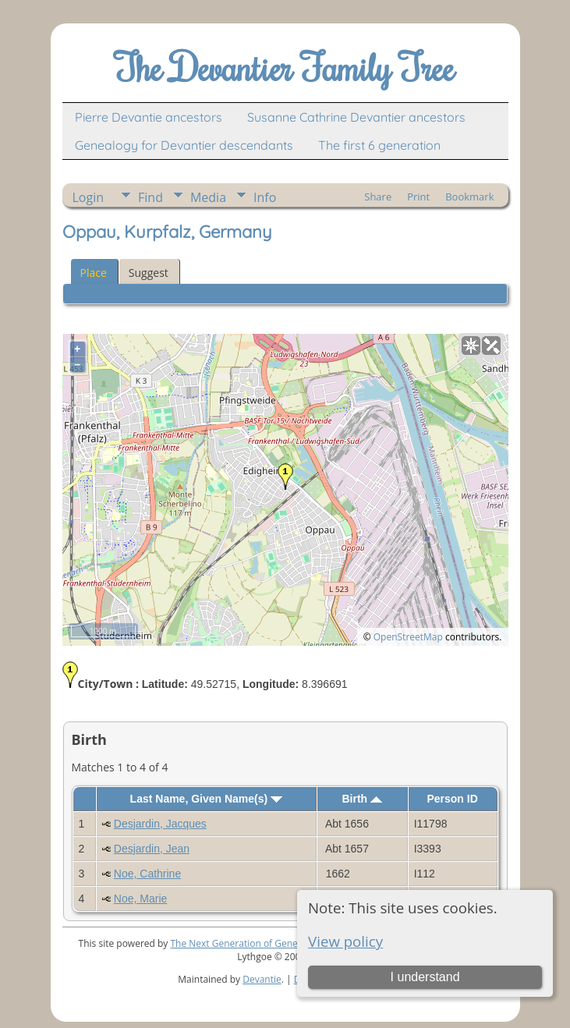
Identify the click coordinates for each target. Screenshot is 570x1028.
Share (377, 197)
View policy (345, 941)
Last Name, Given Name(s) (206, 798)
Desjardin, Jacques (160, 823)
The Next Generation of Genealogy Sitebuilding (272, 943)
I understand (425, 977)
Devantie (262, 979)
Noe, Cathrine (147, 873)
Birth (362, 798)
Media (208, 197)
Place (93, 272)
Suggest (148, 272)
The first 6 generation (379, 145)
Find (150, 197)
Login (88, 197)
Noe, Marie (140, 898)
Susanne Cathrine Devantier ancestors (356, 117)
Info (264, 197)
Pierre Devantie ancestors (148, 117)
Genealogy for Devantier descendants (184, 145)
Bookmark (469, 197)
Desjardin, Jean (151, 848)
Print (418, 197)
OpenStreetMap (408, 636)
